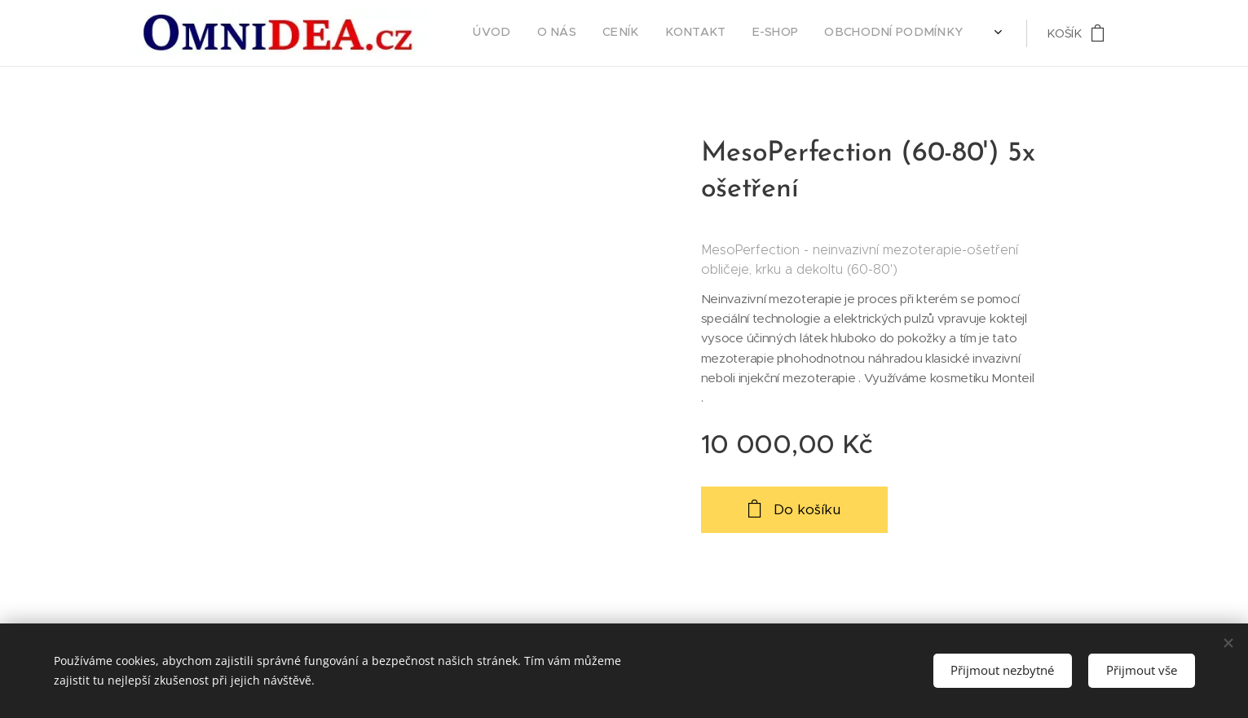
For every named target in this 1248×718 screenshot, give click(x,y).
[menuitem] (688, 33)
